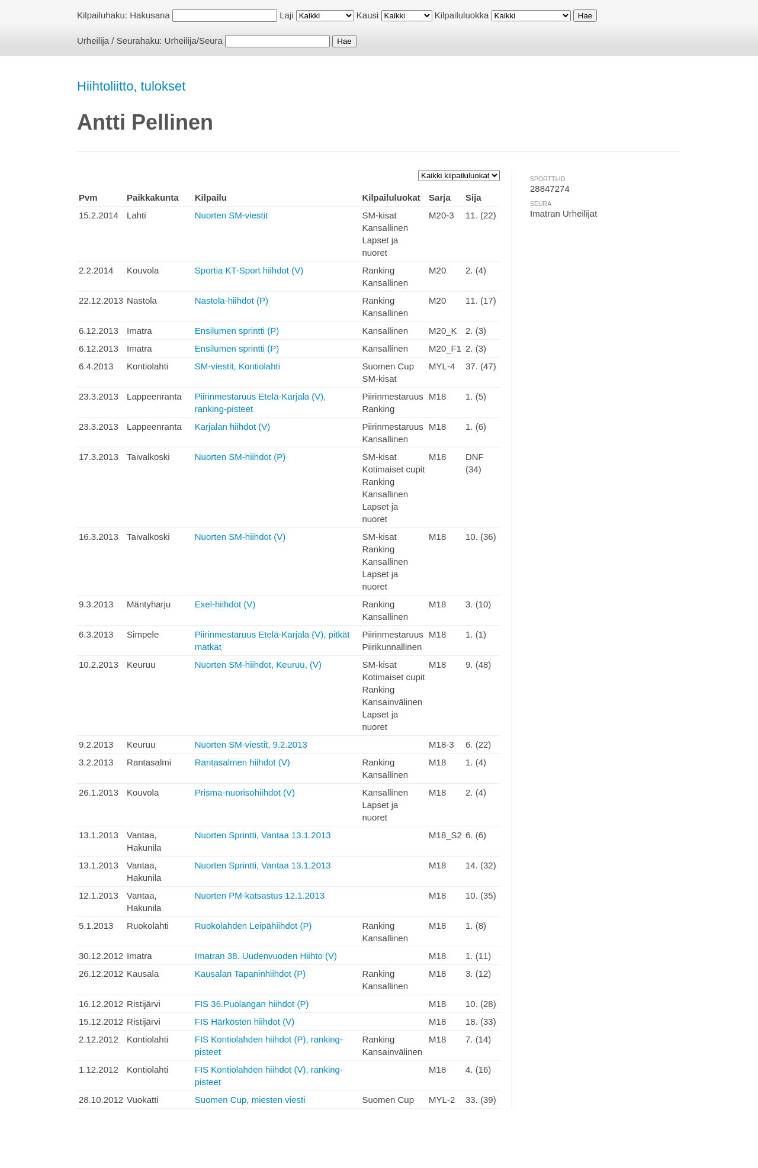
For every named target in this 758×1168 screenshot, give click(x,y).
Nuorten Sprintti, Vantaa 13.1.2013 (263, 835)
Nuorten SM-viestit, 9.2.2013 (251, 744)
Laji (286, 15)
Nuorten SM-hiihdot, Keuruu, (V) (258, 664)
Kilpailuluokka (462, 15)
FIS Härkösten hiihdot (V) (244, 1021)
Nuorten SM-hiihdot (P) (240, 457)
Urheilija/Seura (194, 41)
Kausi (367, 15)
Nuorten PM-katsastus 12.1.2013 (260, 895)
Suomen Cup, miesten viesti (250, 1100)
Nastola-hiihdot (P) (231, 300)
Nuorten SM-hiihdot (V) (240, 537)
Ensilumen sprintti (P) (237, 331)
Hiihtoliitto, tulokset (131, 86)
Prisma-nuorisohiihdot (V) (245, 792)
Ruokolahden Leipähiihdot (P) (253, 926)
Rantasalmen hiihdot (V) (242, 762)
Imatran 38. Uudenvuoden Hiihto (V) (266, 956)
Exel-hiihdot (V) (225, 604)
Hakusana (150, 15)
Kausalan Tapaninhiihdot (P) (250, 973)
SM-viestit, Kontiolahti (237, 366)
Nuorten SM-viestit (231, 215)
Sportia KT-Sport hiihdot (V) (249, 270)
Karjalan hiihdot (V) (233, 426)
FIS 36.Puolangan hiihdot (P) (252, 1004)
